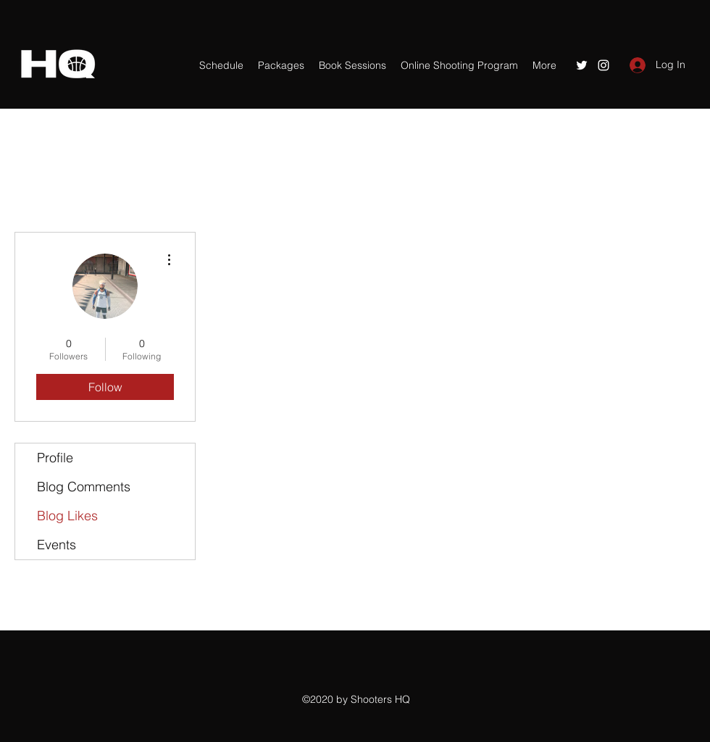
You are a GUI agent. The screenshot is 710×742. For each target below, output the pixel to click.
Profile (55, 457)
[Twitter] (582, 65)
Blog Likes (67, 515)
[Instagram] (603, 65)
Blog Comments (83, 486)
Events (56, 544)
